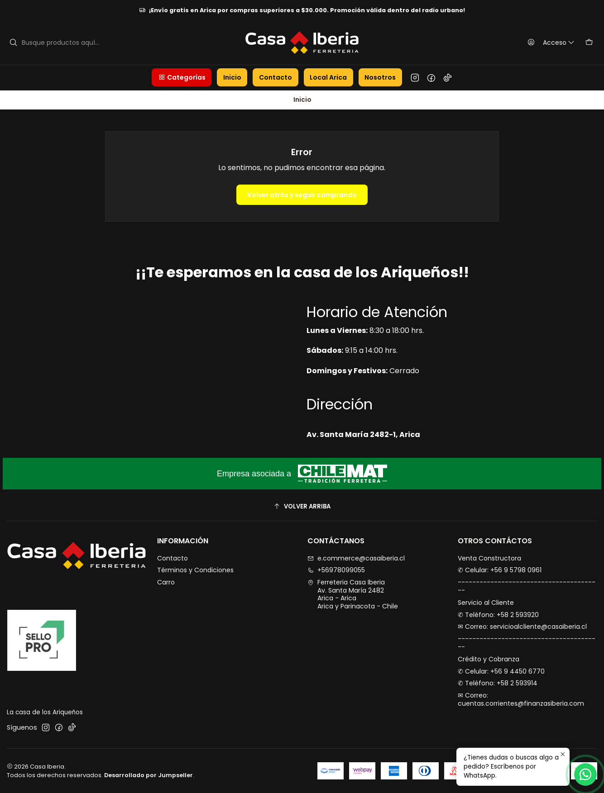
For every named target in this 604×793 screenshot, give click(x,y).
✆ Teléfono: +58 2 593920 (498, 614)
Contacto (172, 558)
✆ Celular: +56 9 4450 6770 (501, 671)
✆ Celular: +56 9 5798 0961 (500, 570)
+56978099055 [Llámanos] (336, 570)
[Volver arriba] (302, 506)
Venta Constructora (489, 558)
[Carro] (589, 42)
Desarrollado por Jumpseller (148, 775)
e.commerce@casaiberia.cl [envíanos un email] (356, 558)
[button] (181, 77)
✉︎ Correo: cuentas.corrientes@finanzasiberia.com (521, 699)
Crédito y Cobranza (488, 659)
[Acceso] (549, 42)
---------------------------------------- (526, 586)
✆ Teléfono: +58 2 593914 (497, 683)
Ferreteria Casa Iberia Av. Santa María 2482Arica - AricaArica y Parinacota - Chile (352, 594)
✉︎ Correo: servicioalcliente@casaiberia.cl (522, 626)
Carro (166, 582)
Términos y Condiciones (195, 570)
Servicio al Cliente (486, 602)
